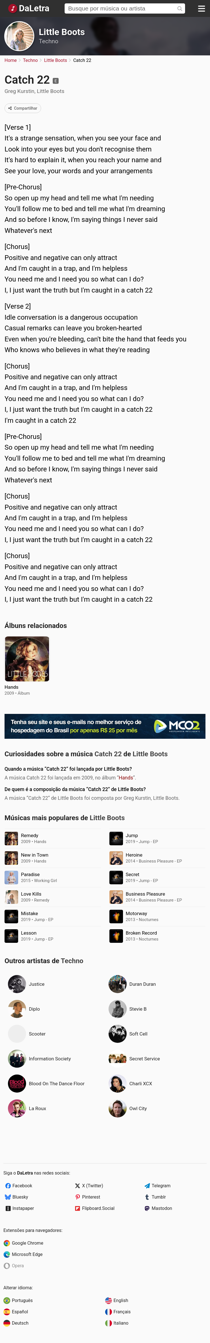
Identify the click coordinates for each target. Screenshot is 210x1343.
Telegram (161, 1185)
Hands (126, 778)
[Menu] (201, 8)
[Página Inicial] (28, 8)
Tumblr (159, 1197)
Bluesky (20, 1197)
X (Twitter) (92, 1185)
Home (11, 60)
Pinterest (91, 1197)
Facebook (22, 1185)
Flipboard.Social (98, 1208)
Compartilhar (22, 108)
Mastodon (162, 1208)
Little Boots (62, 32)
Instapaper (23, 1208)
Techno (48, 41)
